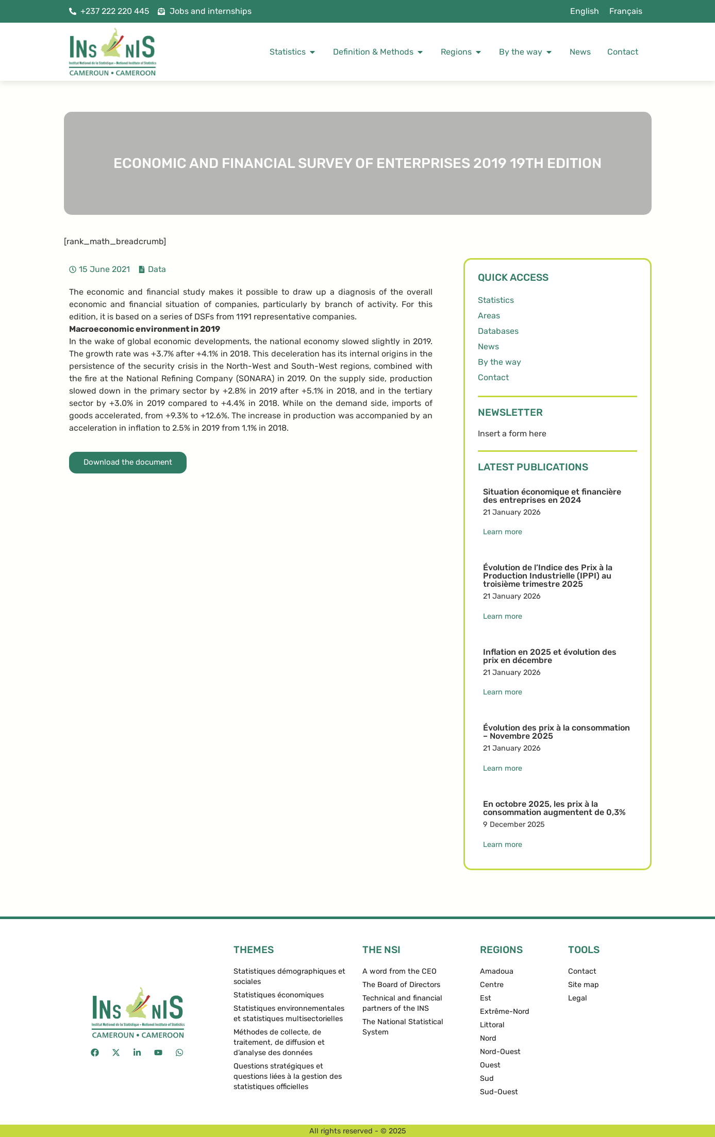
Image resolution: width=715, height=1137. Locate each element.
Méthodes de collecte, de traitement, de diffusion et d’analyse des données (279, 1042)
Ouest (490, 1065)
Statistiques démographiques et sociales (289, 976)
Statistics (496, 300)
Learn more (502, 532)
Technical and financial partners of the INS (402, 1003)
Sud (487, 1078)
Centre (492, 984)
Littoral (492, 1025)
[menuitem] (584, 11)
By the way (499, 362)
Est (485, 998)
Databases (498, 331)
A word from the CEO (399, 971)
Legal (577, 998)
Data (157, 269)
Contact (493, 377)
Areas (489, 315)
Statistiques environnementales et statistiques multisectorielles (289, 1013)
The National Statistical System (402, 1027)
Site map (583, 984)
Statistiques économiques (279, 995)
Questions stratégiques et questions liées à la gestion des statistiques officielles (288, 1076)
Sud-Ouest (499, 1092)
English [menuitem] (584, 11)
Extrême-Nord (504, 1011)
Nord (488, 1038)
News (488, 346)
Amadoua (496, 971)
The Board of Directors (401, 984)
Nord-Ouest (500, 1051)
